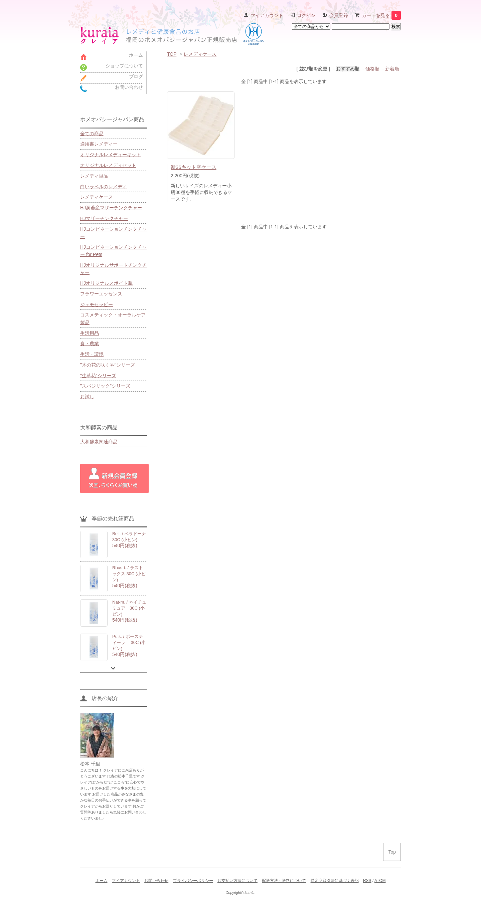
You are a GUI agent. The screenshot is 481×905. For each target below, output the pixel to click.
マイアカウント (267, 15)
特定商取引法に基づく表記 (335, 880)
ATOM (380, 880)
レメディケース (200, 54)
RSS (367, 880)
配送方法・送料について (284, 880)
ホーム (102, 880)
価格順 (372, 68)
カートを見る (381, 15)
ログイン (306, 15)
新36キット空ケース (193, 167)
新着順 (392, 68)
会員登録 (338, 15)
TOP (171, 54)
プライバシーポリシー (193, 880)
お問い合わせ (156, 880)
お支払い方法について (237, 880)
